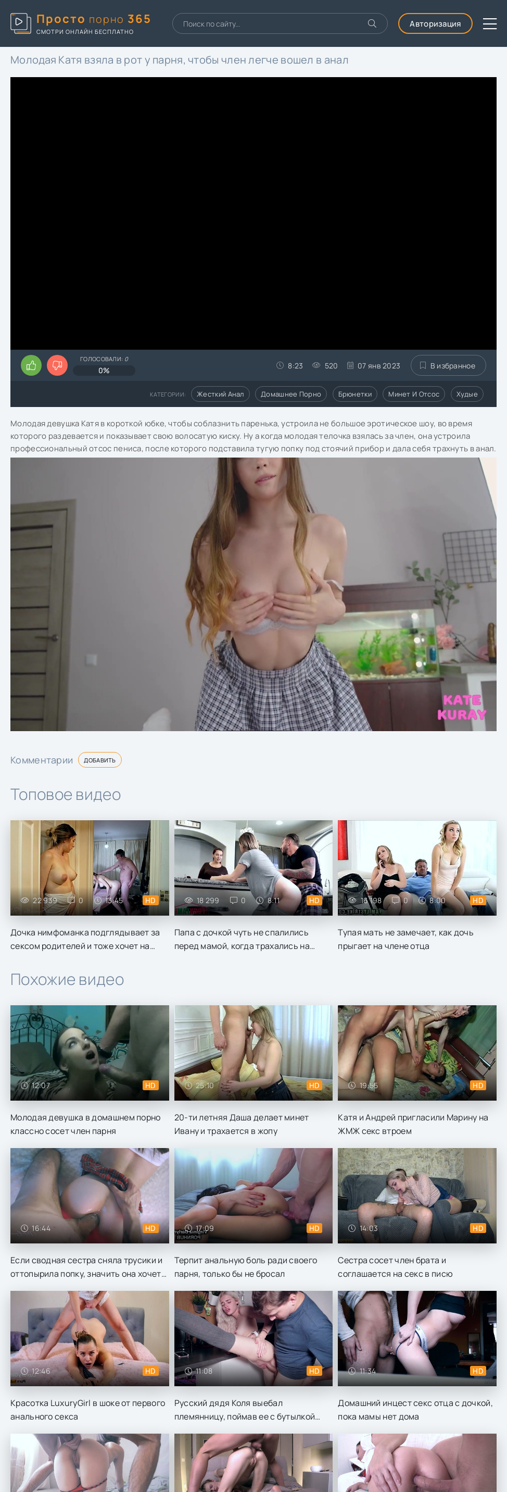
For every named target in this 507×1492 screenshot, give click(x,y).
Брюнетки (355, 394)
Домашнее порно (291, 394)
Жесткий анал (220, 394)
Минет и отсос (413, 394)
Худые (467, 394)
